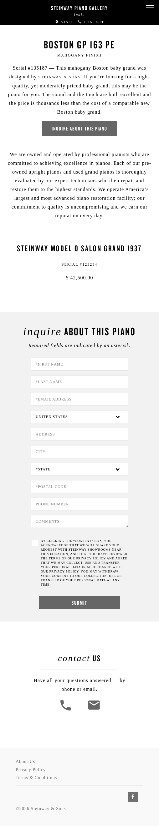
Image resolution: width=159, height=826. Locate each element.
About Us (25, 761)
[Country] (79, 416)
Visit (64, 22)
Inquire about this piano (79, 128)
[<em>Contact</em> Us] (93, 709)
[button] (149, 8)
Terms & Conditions (36, 777)
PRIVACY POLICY (91, 558)
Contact (91, 22)
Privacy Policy (31, 769)
